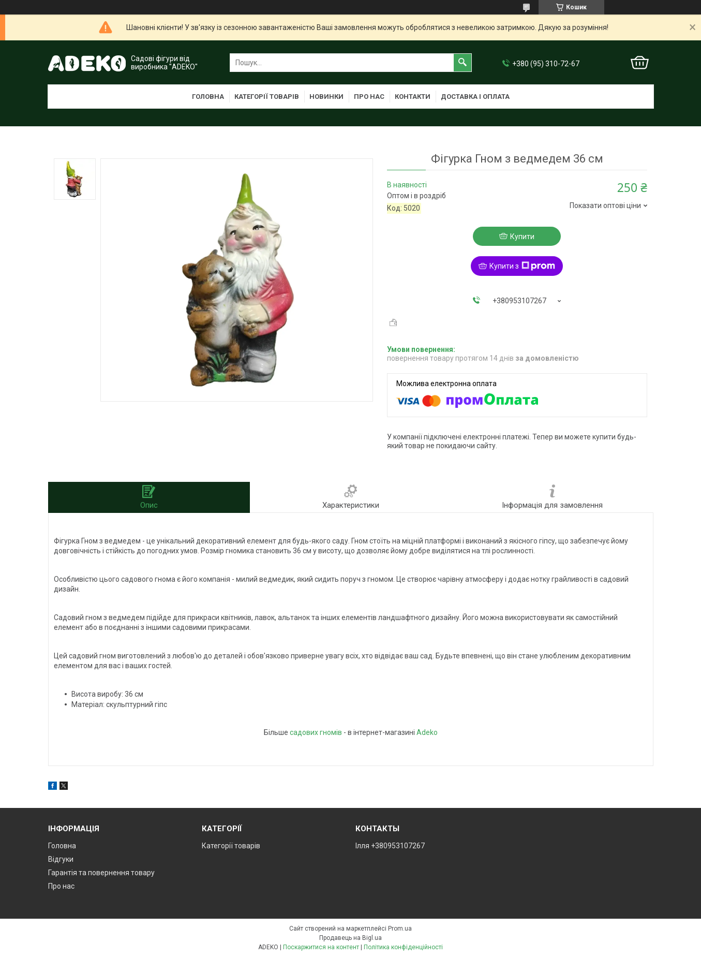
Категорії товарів (266, 96)
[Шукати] (462, 62)
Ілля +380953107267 (390, 846)
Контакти (412, 96)
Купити (522, 236)
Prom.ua (400, 928)
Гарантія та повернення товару (101, 872)
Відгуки (60, 859)
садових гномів (316, 732)
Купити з (522, 266)
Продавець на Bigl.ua (350, 937)
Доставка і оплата (475, 96)
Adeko (427, 732)
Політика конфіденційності (403, 947)
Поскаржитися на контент (321, 947)
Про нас (369, 96)
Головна (208, 96)
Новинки (326, 96)
